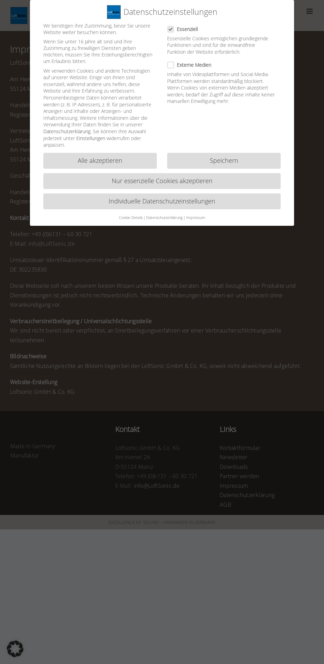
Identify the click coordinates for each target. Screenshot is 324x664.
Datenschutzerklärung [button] (164, 204)
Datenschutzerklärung (66, 118)
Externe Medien (192, 51)
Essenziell (185, 15)
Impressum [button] (195, 204)
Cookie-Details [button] (131, 204)
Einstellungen (90, 125)
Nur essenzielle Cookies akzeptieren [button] (162, 168)
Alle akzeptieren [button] (100, 147)
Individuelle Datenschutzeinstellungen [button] (162, 188)
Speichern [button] (224, 147)
